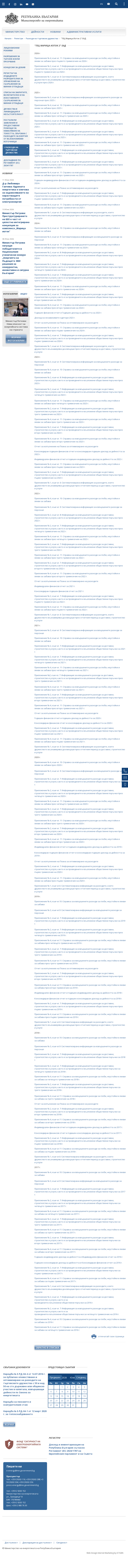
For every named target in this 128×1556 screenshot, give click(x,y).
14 (57, 1396)
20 (51, 1400)
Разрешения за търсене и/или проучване (12, 59)
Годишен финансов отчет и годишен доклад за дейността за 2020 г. (68, 718)
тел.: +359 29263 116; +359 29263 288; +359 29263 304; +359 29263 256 (24, 1481)
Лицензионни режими (11, 49)
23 (68, 1400)
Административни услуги (84, 31)
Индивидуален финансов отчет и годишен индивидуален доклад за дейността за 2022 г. (78, 459)
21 (57, 1400)
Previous (7, 310)
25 (79, 1400)
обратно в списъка (47, 1347)
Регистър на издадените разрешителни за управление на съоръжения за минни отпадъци (13, 80)
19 (84, 1396)
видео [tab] (23, 293)
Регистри (18, 38)
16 (68, 1396)
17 (73, 1396)
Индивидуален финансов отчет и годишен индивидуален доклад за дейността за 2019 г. (78, 846)
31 (73, 1405)
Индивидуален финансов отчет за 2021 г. (54, 586)
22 (62, 1400)
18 (79, 1396)
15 (62, 1396)
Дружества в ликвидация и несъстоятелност (13, 112)
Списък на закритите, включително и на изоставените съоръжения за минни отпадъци (15, 97)
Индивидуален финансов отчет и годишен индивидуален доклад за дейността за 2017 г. (78, 1127)
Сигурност (61, 1542)
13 (51, 1396)
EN (101, 3)
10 (73, 1391)
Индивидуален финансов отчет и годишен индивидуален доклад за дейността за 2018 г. (78, 992)
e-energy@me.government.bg (20, 1470)
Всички (9, 1424)
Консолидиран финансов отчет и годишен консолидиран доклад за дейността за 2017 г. (78, 1133)
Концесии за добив (14, 67)
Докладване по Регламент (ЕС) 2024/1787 (12, 163)
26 (84, 1400)
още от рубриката (15, 281)
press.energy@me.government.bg (22, 1485)
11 (79, 1391)
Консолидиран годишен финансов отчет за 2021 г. (59, 591)
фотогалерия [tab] (10, 293)
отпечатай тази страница (107, 1336)
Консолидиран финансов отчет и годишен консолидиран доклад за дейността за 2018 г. (78, 998)
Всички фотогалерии (16, 339)
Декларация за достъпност (37, 1542)
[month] (72, 1377)
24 (73, 1400)
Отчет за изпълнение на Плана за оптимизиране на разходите (66, 188)
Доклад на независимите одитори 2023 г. (54, 317)
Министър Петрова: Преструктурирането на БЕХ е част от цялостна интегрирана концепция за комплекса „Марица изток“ (15, 222)
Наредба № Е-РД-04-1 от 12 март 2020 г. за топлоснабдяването (25, 1413)
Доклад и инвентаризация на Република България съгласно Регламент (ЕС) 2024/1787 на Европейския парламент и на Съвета (70, 1449)
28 (57, 1405)
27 (51, 1405)
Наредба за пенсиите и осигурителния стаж (17, 1403)
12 (84, 1391)
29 (62, 1405)
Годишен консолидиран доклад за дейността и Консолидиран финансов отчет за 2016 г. (78, 1262)
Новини (55, 31)
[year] (64, 1377)
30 (68, 1405)
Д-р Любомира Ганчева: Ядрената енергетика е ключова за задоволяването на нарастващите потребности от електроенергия (15, 192)
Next (25, 310)
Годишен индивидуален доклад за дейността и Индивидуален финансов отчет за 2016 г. (78, 1256)
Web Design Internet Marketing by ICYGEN (105, 1553)
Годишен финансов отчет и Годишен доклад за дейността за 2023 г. (68, 312)
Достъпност (11, 1542)
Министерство (15, 31)
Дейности (37, 31)
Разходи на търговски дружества (42, 38)
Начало (8, 38)
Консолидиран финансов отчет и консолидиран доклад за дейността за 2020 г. (73, 723)
